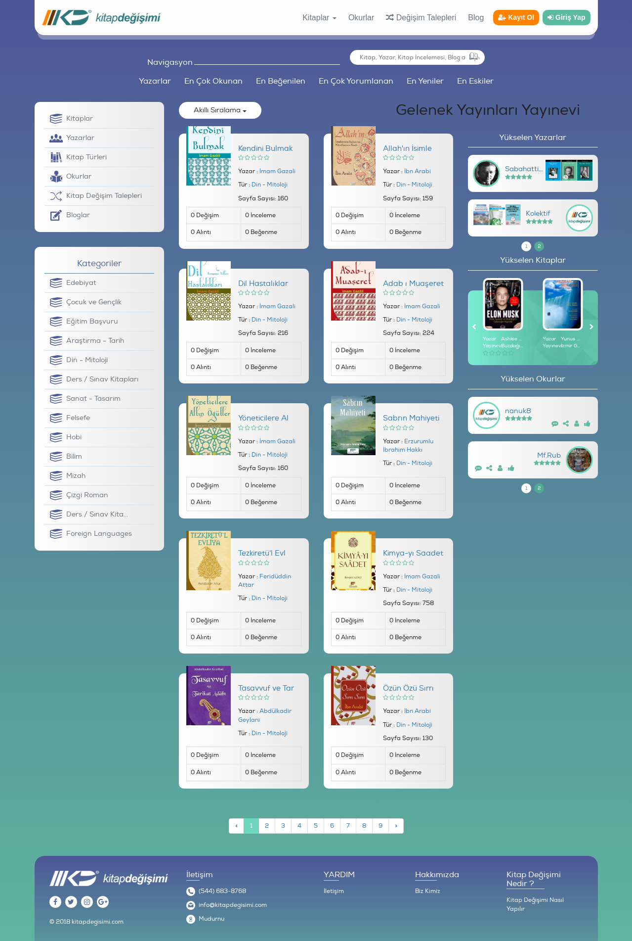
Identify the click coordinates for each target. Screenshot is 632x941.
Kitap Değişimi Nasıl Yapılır (535, 904)
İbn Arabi (417, 171)
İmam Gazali (277, 171)
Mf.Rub (549, 455)
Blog (476, 17)
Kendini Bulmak (265, 148)
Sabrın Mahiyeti (411, 418)
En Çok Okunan (213, 81)
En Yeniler (425, 81)
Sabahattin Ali (529, 169)
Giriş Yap (566, 17)
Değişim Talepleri (421, 17)
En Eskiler (475, 81)
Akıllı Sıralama (220, 110)
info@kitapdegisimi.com (233, 905)
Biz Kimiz (427, 891)
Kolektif (538, 213)
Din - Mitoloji (270, 184)
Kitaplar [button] (319, 17)
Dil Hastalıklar (263, 283)
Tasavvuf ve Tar (266, 688)
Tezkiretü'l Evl (262, 553)
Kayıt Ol (516, 17)
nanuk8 (518, 411)
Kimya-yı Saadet (413, 553)
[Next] (396, 826)
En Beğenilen (280, 81)
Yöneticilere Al (263, 418)
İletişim (334, 891)
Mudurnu (211, 919)
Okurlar (361, 17)
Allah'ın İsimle (407, 148)
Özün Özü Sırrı (408, 688)
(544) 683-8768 (222, 891)
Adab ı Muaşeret (413, 283)
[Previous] (236, 826)
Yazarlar (155, 81)
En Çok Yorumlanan (356, 81)
